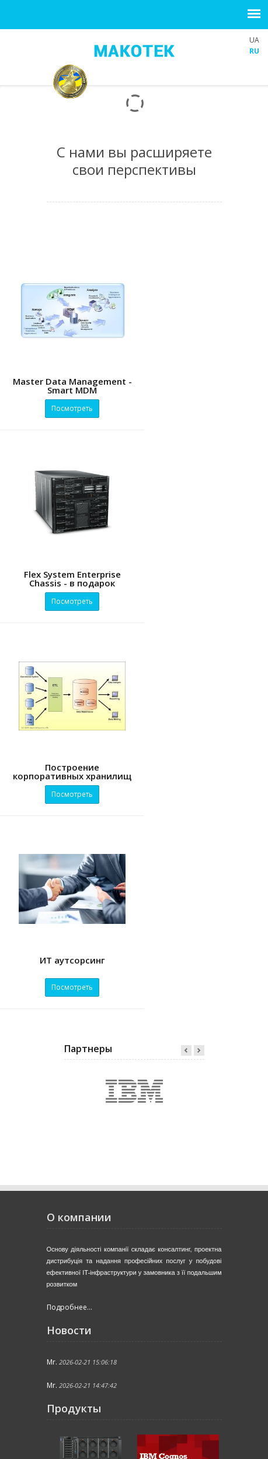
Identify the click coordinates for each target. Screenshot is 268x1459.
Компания (120, 1420)
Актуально (72, 1432)
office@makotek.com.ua (102, 1300)
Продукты (128, 1432)
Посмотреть (67, 408)
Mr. (52, 976)
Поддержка (177, 1420)
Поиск (117, 1444)
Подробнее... (69, 921)
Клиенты (70, 1444)
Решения (181, 1432)
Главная (68, 1420)
